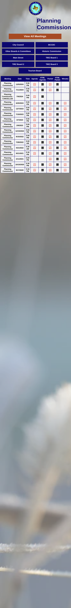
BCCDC (51, 45)
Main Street (18, 58)
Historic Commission (51, 51)
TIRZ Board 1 (52, 58)
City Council (18, 45)
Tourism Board (35, 71)
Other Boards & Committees (18, 51)
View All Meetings (35, 36)
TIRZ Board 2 (18, 64)
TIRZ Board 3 (52, 64)
